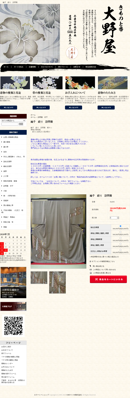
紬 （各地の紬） (10, 196)
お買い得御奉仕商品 (10, 137)
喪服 (5, 227)
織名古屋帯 (7, 166)
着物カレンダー (7, 363)
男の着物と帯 (8, 205)
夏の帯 (5, 147)
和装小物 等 (8, 222)
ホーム (33, 115)
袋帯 (5, 171)
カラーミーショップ (41, 395)
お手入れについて (8, 367)
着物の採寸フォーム (8, 374)
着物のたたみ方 (7, 370)
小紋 (5, 191)
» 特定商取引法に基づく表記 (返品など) (104, 257)
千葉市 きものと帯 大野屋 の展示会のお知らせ (13, 381)
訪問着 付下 (8, 186)
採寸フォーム (6, 353)
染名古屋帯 (7, 162)
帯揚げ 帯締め (9, 217)
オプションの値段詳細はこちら (103, 261)
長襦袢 (5, 201)
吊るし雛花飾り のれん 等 (14, 157)
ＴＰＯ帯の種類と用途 (9, 360)
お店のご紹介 (6, 347)
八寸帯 (5, 176)
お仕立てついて (7, 350)
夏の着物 (6, 142)
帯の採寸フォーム (8, 377)
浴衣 (5, 152)
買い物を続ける (98, 266)
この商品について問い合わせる (104, 270)
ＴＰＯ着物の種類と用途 (10, 357)
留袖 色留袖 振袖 (10, 181)
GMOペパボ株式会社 (74, 395)
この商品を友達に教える (102, 273)
